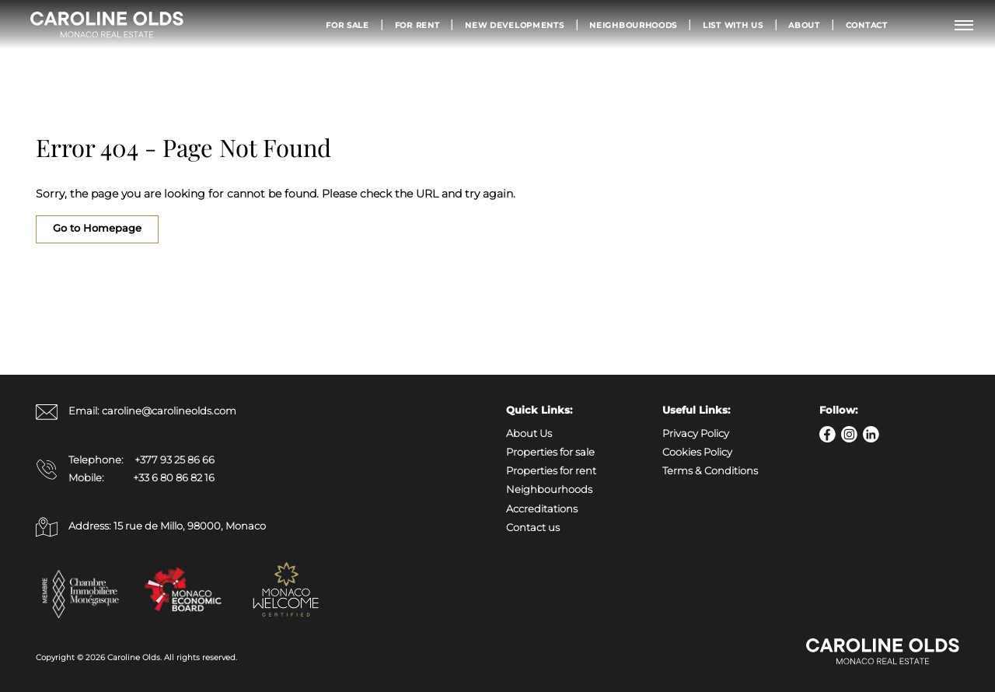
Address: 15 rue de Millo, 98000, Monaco (151, 527)
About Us (529, 433)
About (804, 25)
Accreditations (542, 509)
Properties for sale (550, 452)
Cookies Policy (697, 452)
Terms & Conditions (710, 471)
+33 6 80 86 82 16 (174, 478)
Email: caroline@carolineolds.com (136, 412)
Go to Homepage (97, 228)
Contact (867, 25)
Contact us (533, 527)
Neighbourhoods (633, 25)
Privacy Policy (695, 433)
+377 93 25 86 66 (174, 460)
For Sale (347, 25)
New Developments (514, 25)
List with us (733, 25)
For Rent (417, 25)
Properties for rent (551, 471)
